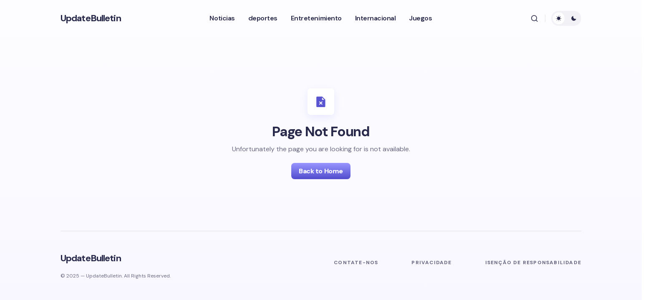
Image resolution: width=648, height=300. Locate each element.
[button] (534, 18)
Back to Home (321, 171)
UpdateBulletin (91, 18)
